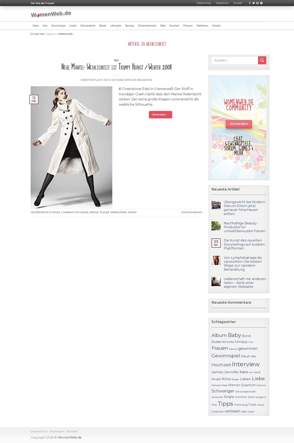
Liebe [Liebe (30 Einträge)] (258, 378)
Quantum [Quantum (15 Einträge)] (248, 385)
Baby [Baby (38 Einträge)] (234, 335)
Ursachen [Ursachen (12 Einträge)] (218, 411)
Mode (102, 25)
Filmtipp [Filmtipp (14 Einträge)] (241, 342)
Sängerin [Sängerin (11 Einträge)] (260, 397)
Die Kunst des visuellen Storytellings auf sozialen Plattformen (244, 244)
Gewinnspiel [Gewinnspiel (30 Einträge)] (226, 356)
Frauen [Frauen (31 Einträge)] (220, 348)
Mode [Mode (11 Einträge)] (224, 385)
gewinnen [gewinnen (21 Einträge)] (248, 348)
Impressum (222, 2)
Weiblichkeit (118, 212)
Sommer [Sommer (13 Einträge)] (241, 397)
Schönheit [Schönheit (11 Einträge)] (217, 397)
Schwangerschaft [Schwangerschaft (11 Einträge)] (245, 391)
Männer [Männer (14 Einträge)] (234, 385)
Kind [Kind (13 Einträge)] (257, 372)
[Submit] (262, 60)
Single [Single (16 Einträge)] (229, 397)
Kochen (174, 25)
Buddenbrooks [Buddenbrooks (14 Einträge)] (223, 342)
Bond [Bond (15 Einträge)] (246, 336)
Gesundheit (87, 25)
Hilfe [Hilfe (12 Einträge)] (253, 356)
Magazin (51, 33)
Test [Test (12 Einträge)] (214, 404)
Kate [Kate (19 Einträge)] (244, 372)
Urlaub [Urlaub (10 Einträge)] (260, 405)
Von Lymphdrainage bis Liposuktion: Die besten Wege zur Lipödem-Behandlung (243, 263)
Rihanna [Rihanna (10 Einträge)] (261, 385)
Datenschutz (204, 2)
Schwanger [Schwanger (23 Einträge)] (223, 391)
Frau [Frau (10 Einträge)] (250, 342)
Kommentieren (192, 212)
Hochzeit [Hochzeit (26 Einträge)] (221, 364)
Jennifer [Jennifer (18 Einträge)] (231, 372)
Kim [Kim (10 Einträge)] (251, 372)
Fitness (188, 25)
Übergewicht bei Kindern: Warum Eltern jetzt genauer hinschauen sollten (245, 208)
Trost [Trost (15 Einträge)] (252, 404)
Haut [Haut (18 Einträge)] (245, 356)
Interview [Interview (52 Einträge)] (246, 364)
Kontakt (237, 2)
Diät (162, 25)
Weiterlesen (160, 114)
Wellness (202, 25)
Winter (132, 212)
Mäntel (93, 212)
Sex (45, 25)
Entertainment (147, 25)
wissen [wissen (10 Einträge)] (250, 411)
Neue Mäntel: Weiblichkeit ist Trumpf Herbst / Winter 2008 (116, 67)
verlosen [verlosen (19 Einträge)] (232, 411)
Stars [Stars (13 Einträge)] (251, 397)
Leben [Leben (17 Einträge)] (245, 379)
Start (36, 25)
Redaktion (144, 80)
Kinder (216, 25)
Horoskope (58, 25)
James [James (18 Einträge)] (217, 372)
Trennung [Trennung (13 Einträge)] (240, 404)
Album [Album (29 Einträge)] (219, 335)
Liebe (73, 25)
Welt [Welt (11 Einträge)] (243, 411)
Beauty (129, 25)
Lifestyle (115, 25)
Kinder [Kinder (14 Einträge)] (216, 379)
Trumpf (104, 212)
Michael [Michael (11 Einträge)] (216, 385)
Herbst (83, 212)
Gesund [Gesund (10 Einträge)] (233, 349)
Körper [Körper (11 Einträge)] (235, 379)
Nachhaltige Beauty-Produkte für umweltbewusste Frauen (244, 227)
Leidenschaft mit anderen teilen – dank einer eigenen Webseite (245, 283)
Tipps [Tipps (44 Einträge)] (225, 403)
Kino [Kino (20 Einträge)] (226, 379)
